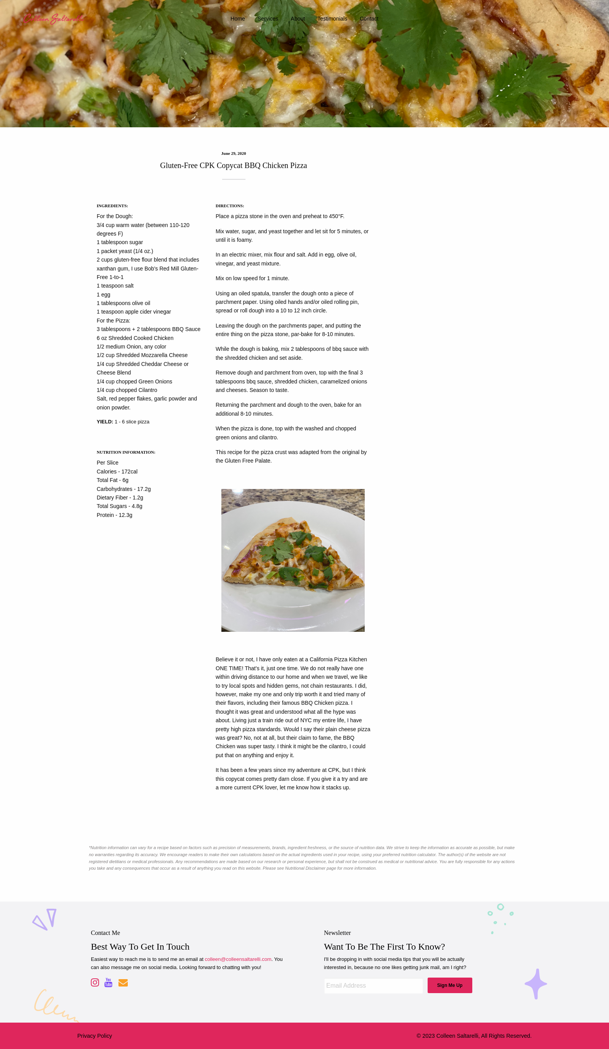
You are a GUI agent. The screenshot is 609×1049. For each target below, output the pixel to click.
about (298, 19)
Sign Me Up (449, 985)
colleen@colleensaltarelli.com (238, 959)
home (238, 19)
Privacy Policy (94, 1036)
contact (369, 19)
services (268, 19)
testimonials (332, 19)
